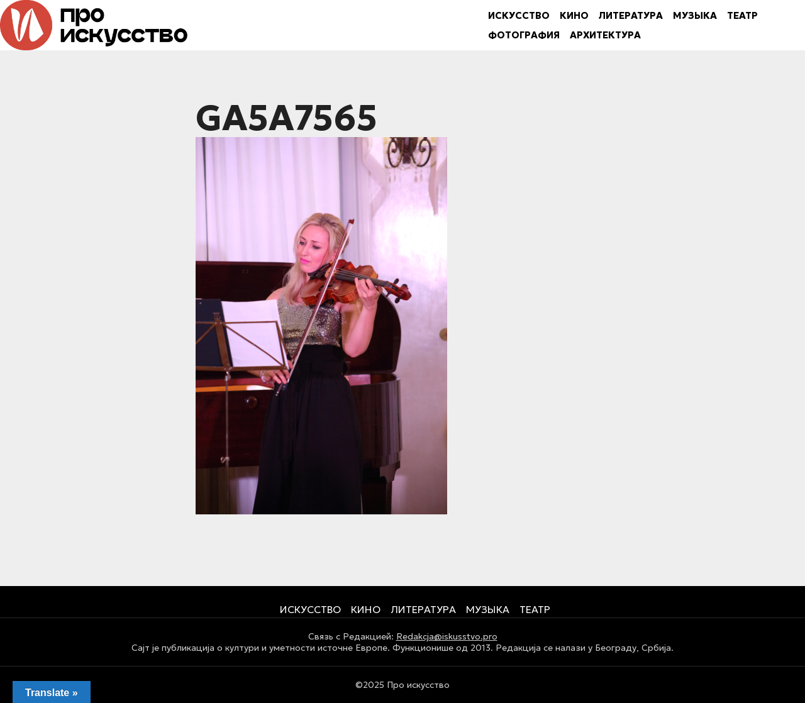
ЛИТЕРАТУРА (631, 15)
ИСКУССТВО (519, 15)
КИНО (574, 15)
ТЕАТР (742, 15)
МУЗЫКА (695, 15)
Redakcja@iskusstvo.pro (446, 636)
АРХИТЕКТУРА (605, 35)
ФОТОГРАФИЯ (524, 35)
